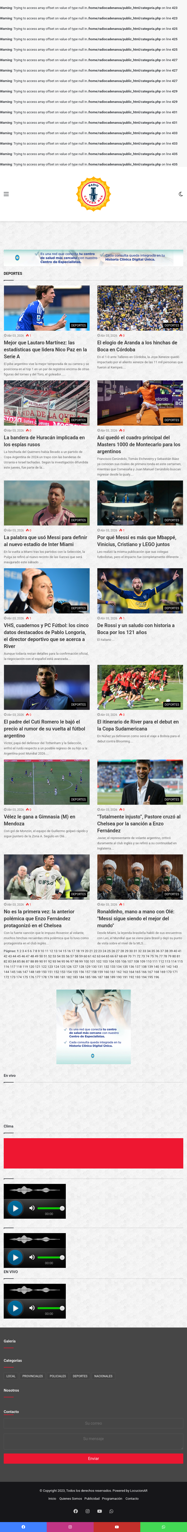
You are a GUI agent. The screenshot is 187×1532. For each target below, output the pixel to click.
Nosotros (11, 1390)
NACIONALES (103, 1376)
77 (161, 956)
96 (68, 961)
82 (5, 961)
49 (36, 956)
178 (44, 977)
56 (68, 956)
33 (144, 951)
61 (90, 956)
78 (165, 956)
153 (62, 972)
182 (69, 977)
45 (19, 956)
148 (31, 972)
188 (106, 977)
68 (121, 956)
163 (125, 972)
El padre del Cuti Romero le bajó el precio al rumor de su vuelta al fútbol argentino (44, 729)
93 (54, 961)
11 (47, 951)
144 (6, 972)
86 (23, 961)
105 (117, 961)
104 (111, 961)
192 (131, 977)
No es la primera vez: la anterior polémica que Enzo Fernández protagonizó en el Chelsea (39, 918)
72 (139, 956)
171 (175, 972)
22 (95, 951)
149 (37, 972)
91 (45, 961)
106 (123, 961)
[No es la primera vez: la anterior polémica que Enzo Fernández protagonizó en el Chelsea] (47, 877)
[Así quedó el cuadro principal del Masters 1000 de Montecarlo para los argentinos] (140, 403)
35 (153, 951)
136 (131, 966)
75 (152, 956)
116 (6, 966)
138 (144, 966)
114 (174, 961)
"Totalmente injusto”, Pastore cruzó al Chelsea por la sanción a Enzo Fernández (139, 824)
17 (73, 951)
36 (157, 951)
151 (50, 972)
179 (50, 977)
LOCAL (10, 1376)
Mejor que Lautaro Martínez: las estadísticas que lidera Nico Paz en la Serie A (45, 350)
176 (31, 977)
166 (144, 972)
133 (112, 966)
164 (131, 972)
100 (86, 961)
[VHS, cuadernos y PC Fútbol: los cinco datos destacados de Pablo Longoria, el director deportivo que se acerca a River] (47, 590)
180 (56, 977)
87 (28, 961)
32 (140, 951)
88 (32, 961)
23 (100, 951)
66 (112, 956)
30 (131, 951)
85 (19, 961)
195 (150, 977)
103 (105, 961)
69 (125, 956)
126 (69, 966)
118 (19, 966)
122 (44, 966)
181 (62, 977)
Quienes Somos (70, 1498)
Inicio (52, 1498)
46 (23, 956)
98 (76, 961)
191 (125, 977)
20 (87, 951)
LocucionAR (138, 1490)
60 (85, 956)
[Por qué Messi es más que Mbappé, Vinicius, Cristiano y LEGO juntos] (140, 503)
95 (63, 961)
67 (116, 956)
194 (144, 977)
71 (134, 956)
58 (76, 956)
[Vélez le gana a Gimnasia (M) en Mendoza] (47, 782)
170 (169, 972)
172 (6, 977)
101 (92, 961)
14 (60, 951)
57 (72, 956)
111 (155, 961)
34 (149, 951)
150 (44, 972)
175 (25, 977)
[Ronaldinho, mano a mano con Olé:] (140, 877)
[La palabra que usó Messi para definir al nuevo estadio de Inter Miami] (47, 503)
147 (25, 972)
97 (72, 961)
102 (99, 961)
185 (87, 977)
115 (180, 961)
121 (37, 966)
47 (28, 956)
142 (169, 966)
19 (82, 951)
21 (91, 951)
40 (175, 951)
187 (100, 977)
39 (171, 951)
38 (166, 951)
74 (148, 956)
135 (125, 966)
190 (119, 977)
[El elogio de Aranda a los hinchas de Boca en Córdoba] (140, 308)
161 (112, 972)
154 (69, 972)
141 (162, 966)
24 (104, 951)
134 (119, 966)
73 (143, 956)
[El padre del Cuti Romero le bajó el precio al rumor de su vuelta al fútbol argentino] (47, 687)
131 (100, 966)
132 (106, 966)
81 (179, 956)
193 (137, 977)
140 (156, 966)
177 (37, 977)
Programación (112, 1498)
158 (94, 972)
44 (14, 956)
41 (180, 951)
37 (162, 951)
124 (56, 966)
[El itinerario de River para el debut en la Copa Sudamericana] (140, 687)
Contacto (11, 1412)
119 (25, 966)
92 (50, 961)
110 (148, 961)
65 (108, 956)
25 (109, 951)
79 (170, 956)
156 (81, 972)
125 (62, 966)
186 (94, 977)
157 (87, 972)
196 (156, 977)
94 (59, 961)
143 (175, 966)
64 (103, 956)
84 (14, 961)
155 (75, 972)
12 (51, 951)
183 (75, 977)
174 (19, 977)
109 (142, 961)
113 (167, 961)
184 (81, 977)
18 (78, 951)
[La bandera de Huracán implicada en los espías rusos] (47, 403)
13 (56, 951)
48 (32, 956)
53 (54, 956)
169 (162, 972)
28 (122, 951)
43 (10, 956)
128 (81, 966)
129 (87, 966)
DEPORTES (80, 1376)
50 (41, 956)
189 (112, 977)
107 (130, 961)
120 (31, 966)
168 (156, 972)
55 (63, 956)
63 (99, 956)
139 (150, 966)
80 (174, 956)
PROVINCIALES (32, 1376)
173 (12, 977)
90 (41, 961)
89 (36, 961)
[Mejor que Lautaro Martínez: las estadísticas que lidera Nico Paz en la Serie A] (47, 308)
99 (81, 961)
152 (56, 972)
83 (10, 961)
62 (94, 956)
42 (5, 956)
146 (19, 972)
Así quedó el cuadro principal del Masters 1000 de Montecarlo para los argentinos (139, 444)
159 (100, 972)
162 (119, 972)
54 (59, 956)
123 (50, 966)
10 (42, 951)
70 (130, 956)
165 (137, 972)
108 (136, 961)
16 (69, 951)
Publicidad (92, 1498)
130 (94, 966)
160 (106, 972)
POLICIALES (58, 1376)
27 (118, 951)
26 (113, 951)
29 (126, 951)
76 (156, 956)
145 (12, 972)
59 (81, 956)
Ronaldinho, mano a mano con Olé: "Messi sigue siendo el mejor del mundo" (136, 918)
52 (50, 956)
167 (150, 972)
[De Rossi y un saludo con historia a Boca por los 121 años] (140, 590)
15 (64, 951)
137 (137, 966)
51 (45, 956)
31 (135, 951)
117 (12, 966)
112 (161, 961)
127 (75, 966)
